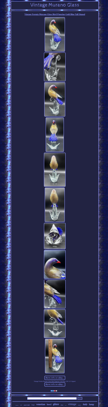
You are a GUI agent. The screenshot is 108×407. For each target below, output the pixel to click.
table (21, 405)
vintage (72, 404)
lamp (91, 404)
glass (56, 404)
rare (65, 405)
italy (85, 404)
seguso (79, 405)
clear (62, 405)
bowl (49, 404)
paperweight (27, 405)
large (33, 405)
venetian (40, 404)
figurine (17, 405)
